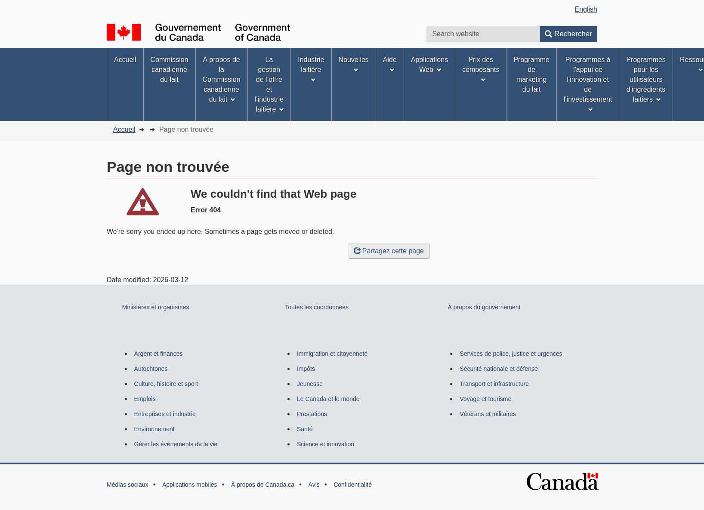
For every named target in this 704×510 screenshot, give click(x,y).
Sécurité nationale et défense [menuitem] (498, 368)
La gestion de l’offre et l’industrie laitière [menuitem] (269, 84)
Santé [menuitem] (305, 429)
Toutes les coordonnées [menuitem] (317, 307)
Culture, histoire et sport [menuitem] (166, 383)
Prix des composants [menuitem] (480, 69)
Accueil (124, 129)
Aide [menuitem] (390, 64)
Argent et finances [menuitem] (158, 353)
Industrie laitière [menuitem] (311, 69)
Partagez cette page (389, 251)
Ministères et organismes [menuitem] (155, 307)
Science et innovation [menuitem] (325, 444)
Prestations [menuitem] (312, 413)
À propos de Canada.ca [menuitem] (262, 484)
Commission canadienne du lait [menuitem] (169, 69)
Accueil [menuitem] (125, 59)
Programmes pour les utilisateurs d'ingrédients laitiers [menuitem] (646, 79)
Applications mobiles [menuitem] (189, 484)
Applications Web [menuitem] (429, 64)
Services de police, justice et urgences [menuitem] (511, 353)
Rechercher (568, 34)
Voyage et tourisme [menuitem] (485, 398)
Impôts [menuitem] (306, 368)
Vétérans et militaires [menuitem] (488, 413)
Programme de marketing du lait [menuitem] (531, 74)
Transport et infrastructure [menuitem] (494, 383)
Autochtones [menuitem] (151, 368)
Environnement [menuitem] (154, 429)
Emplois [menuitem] (145, 398)
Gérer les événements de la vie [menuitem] (176, 444)
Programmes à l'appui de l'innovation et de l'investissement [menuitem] (588, 84)
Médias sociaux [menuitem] (127, 484)
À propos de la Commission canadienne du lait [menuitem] (222, 79)
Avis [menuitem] (314, 484)
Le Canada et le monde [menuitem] (328, 398)
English (586, 9)
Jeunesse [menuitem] (310, 383)
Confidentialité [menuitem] (352, 484)
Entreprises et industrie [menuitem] (165, 413)
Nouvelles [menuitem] (354, 64)
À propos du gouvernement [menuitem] (484, 307)
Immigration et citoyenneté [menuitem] (332, 353)
